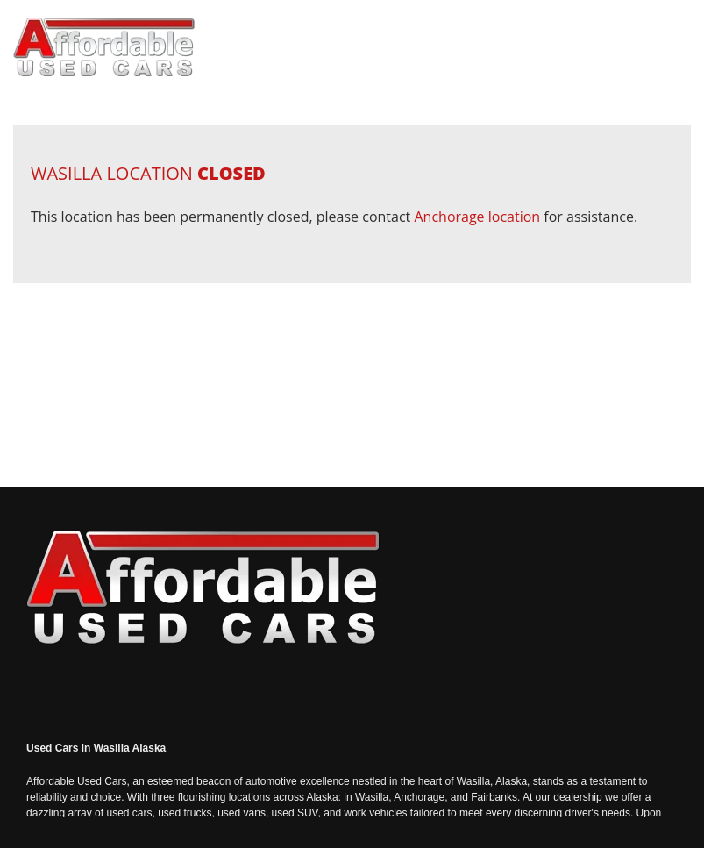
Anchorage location (477, 216)
